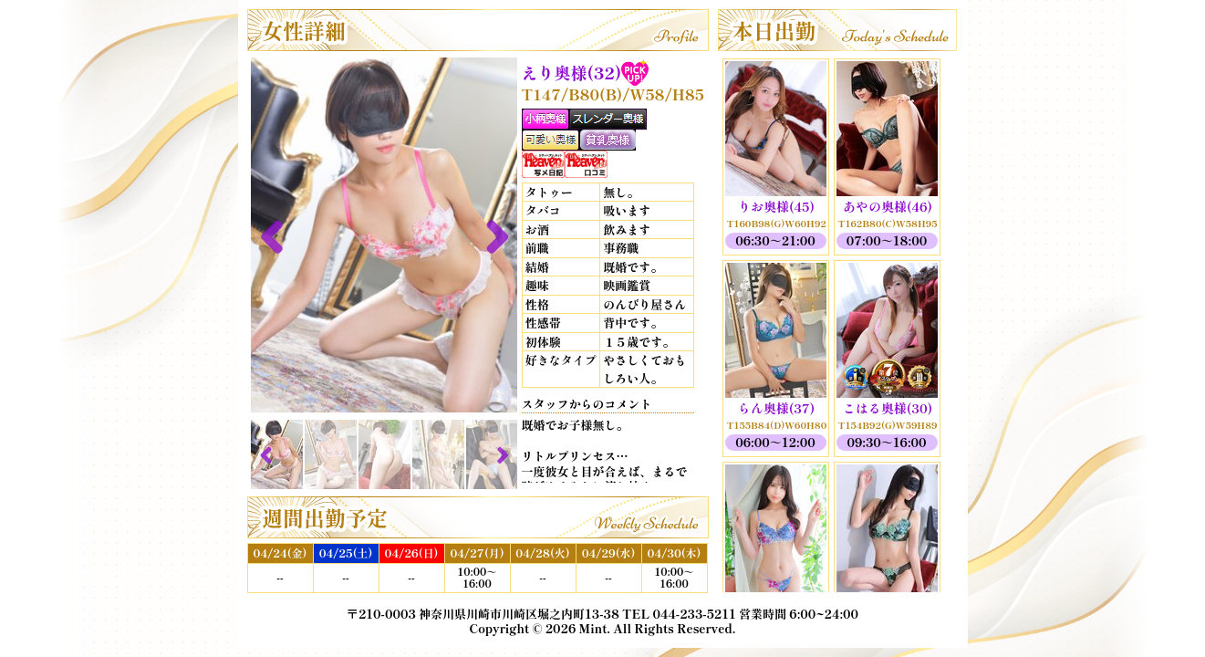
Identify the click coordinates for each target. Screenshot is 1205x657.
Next (490, 235)
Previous (278, 235)
